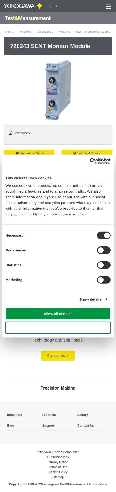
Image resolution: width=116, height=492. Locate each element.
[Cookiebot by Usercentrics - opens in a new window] (90, 161)
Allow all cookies (58, 314)
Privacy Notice (58, 462)
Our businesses (58, 457)
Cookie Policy (58, 472)
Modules (64, 31)
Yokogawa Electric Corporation (58, 452)
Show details (90, 299)
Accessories (44, 31)
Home (9, 31)
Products (25, 31)
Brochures (21, 133)
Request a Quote (29, 153)
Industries (14, 415)
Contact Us (57, 355)
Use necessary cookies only (58, 328)
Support (48, 425)
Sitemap (58, 477)
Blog (10, 425)
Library (82, 415)
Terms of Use (58, 467)
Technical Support (87, 153)
